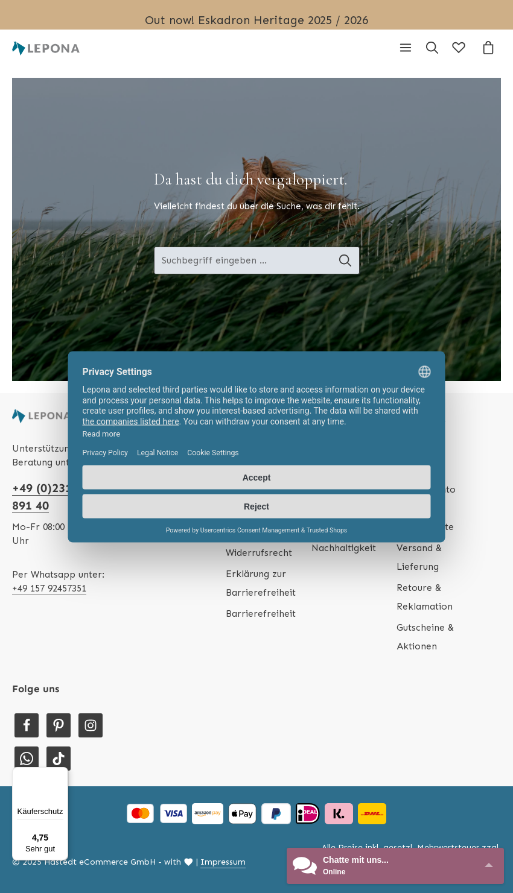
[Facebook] (26, 725)
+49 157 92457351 (49, 588)
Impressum (223, 862)
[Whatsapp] (26, 758)
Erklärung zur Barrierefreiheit (261, 583)
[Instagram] (90, 725)
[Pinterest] (58, 725)
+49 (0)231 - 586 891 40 (58, 497)
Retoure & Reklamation (425, 597)
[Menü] (406, 48)
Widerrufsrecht (259, 552)
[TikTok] (58, 758)
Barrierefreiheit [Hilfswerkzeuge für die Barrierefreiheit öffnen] (261, 613)
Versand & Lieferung (419, 557)
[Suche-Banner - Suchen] (351, 260)
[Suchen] (432, 48)
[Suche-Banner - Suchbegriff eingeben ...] (243, 260)
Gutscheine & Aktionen (425, 637)
